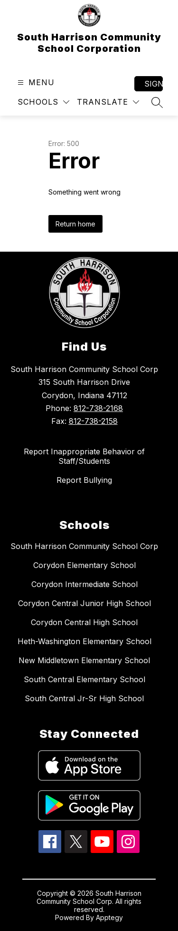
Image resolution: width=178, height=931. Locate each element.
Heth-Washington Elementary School (84, 641)
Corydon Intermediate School (84, 584)
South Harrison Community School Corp (84, 546)
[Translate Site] (108, 102)
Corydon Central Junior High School (84, 603)
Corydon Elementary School (84, 565)
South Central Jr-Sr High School (84, 698)
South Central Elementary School (84, 679)
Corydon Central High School (84, 622)
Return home (75, 224)
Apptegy (109, 917)
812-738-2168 (98, 408)
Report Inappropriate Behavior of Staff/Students (84, 456)
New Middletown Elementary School (84, 660)
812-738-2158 (93, 421)
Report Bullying (84, 480)
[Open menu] (35, 82)
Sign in (153, 83)
